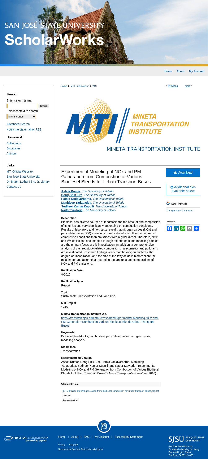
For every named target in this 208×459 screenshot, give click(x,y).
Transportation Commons (179, 210)
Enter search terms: (19, 100)
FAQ (86, 436)
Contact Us (13, 186)
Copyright (73, 444)
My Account (102, 436)
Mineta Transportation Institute (153, 149)
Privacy (61, 444)
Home (63, 86)
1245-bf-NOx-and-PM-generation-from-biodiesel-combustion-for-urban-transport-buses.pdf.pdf (111, 391)
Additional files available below (183, 189)
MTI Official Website (19, 171)
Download (183, 172)
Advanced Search (18, 124)
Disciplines (13, 148)
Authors (11, 153)
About (74, 436)
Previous (173, 85)
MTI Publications (79, 86)
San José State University (23, 176)
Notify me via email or (24, 129)
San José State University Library (87, 449)
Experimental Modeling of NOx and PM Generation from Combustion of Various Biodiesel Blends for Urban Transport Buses (106, 176)
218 (94, 86)
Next (187, 85)
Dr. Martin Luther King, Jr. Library (27, 181)
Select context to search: (22, 111)
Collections (13, 143)
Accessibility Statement (128, 436)
